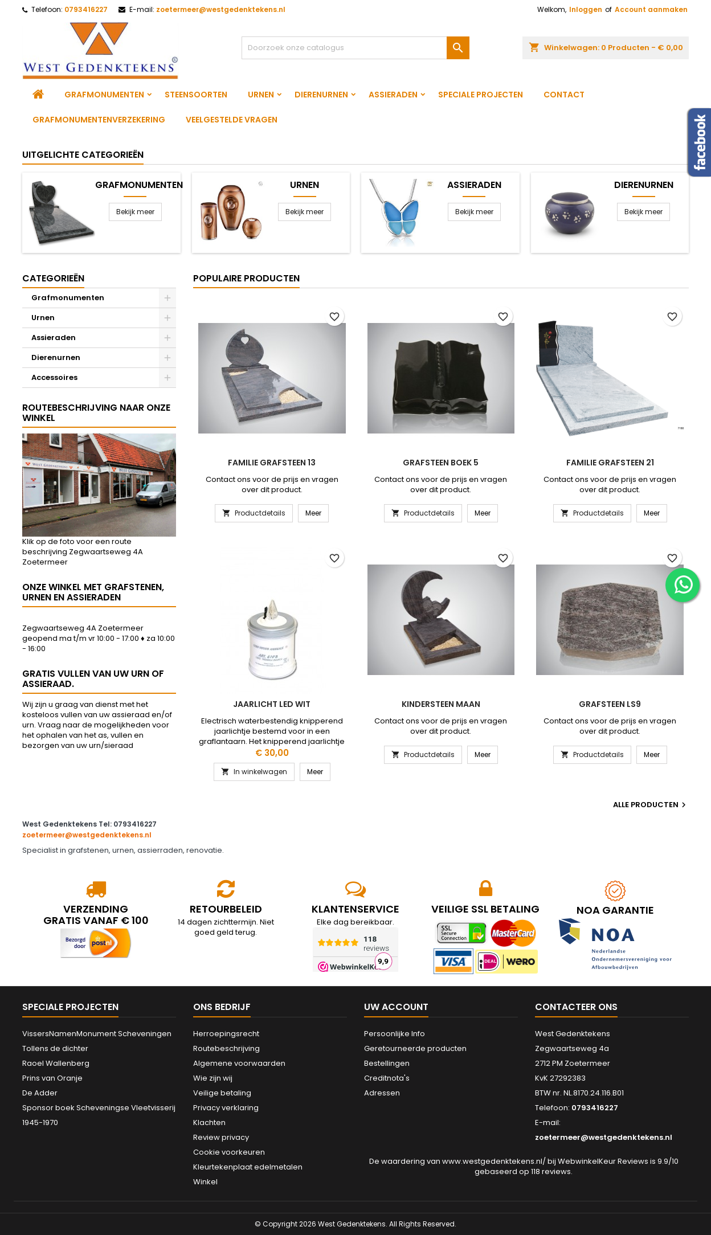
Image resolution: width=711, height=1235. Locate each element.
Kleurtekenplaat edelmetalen (248, 1167)
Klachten (209, 1122)
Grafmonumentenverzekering (98, 119)
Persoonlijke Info (394, 1033)
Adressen (382, 1092)
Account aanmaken (651, 9)
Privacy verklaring (226, 1107)
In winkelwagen (254, 771)
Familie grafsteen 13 (272, 462)
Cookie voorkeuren (229, 1152)
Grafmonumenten (104, 94)
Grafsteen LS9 (610, 704)
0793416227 (86, 9)
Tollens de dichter (55, 1048)
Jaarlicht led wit (271, 704)
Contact (564, 94)
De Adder (40, 1092)
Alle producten (651, 805)
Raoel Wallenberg (55, 1063)
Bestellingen (387, 1063)
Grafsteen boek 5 (441, 462)
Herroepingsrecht (226, 1033)
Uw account (396, 1006)
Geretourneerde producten (415, 1048)
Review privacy (221, 1137)
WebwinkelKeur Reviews (603, 1161)
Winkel (205, 1181)
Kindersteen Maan (441, 704)
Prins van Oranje (52, 1078)
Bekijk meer (135, 211)
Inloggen (585, 9)
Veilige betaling (222, 1092)
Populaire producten (246, 278)
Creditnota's (387, 1078)
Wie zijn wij (212, 1078)
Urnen (261, 94)
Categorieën (53, 278)
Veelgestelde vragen (231, 119)
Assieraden (393, 94)
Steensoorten (196, 94)
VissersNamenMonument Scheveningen (96, 1033)
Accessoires (54, 377)
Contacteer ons (576, 1006)
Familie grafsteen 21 (610, 462)
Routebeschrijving (226, 1048)
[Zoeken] (355, 47)
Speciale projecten (480, 94)
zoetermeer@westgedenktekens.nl (220, 9)
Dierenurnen (321, 94)
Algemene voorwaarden (239, 1063)
